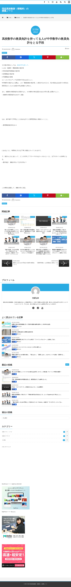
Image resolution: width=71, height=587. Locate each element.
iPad (49, 218)
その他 (33, 440)
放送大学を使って (22, 65)
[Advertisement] (17, 466)
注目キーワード (33, 436)
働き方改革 (16, 238)
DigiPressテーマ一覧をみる (8, 511)
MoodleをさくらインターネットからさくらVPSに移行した (26, 347)
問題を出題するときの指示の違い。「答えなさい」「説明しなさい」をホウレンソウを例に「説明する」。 (38, 354)
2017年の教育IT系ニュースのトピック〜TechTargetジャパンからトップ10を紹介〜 (27, 252)
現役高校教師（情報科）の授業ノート (15, 9)
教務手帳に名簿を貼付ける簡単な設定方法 (22, 332)
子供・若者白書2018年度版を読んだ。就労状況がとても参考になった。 (27, 233)
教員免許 (4, 52)
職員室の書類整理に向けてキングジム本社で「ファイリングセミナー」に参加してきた (59, 252)
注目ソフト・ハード (33, 432)
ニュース (17, 218)
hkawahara (15, 49)
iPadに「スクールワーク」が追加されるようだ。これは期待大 (43, 233)
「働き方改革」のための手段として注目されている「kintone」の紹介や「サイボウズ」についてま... (37, 402)
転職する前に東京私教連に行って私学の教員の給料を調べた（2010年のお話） (31, 324)
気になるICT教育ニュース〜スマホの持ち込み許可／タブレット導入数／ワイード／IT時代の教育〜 (36, 371)
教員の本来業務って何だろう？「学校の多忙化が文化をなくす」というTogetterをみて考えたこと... (36, 394)
